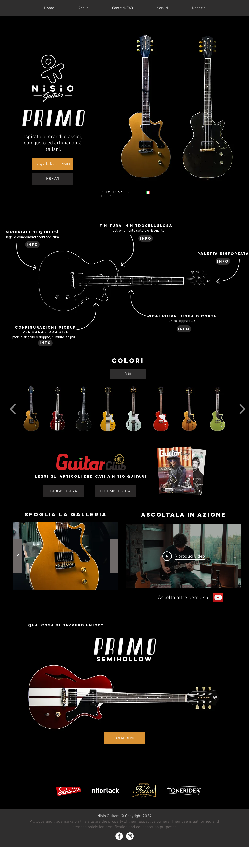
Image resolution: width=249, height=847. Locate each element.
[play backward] (13, 409)
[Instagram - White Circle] (130, 836)
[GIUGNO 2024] (63, 491)
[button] (31, 409)
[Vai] (128, 374)
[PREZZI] (52, 179)
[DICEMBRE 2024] (115, 491)
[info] (32, 244)
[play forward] (242, 409)
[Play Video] (183, 556)
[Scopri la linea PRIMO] (52, 164)
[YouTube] (218, 597)
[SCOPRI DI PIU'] (124, 738)
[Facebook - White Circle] (119, 836)
